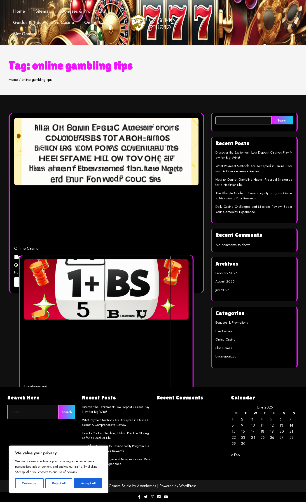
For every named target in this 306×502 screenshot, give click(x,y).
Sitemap (43, 11)
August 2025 (225, 281)
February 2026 (226, 273)
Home (19, 11)
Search (282, 120)
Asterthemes (146, 485)
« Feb (235, 455)
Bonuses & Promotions (83, 11)
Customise (29, 483)
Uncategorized (63, 371)
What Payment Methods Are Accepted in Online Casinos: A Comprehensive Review (253, 168)
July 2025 (222, 289)
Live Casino (62, 22)
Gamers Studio (120, 485)
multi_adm (79, 384)
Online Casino (98, 22)
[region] (58, 469)
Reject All (58, 483)
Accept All (88, 483)
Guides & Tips (27, 22)
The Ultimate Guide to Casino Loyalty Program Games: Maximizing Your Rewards (253, 196)
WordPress (187, 485)
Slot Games (24, 33)
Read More (30, 282)
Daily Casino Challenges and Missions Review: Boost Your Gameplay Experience (253, 209)
